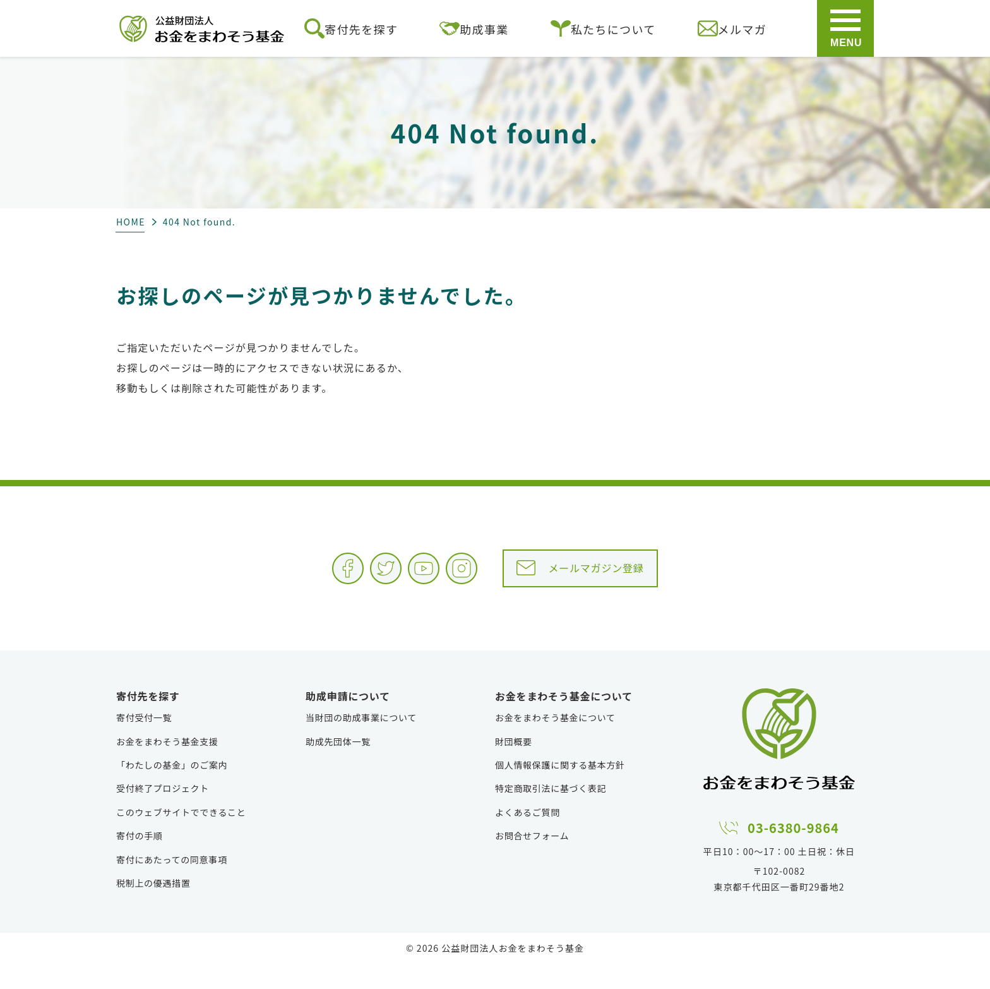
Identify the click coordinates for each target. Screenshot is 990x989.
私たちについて (603, 28)
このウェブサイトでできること (181, 837)
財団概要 (513, 766)
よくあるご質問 (527, 837)
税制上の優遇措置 (153, 908)
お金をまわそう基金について (555, 742)
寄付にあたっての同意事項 (171, 884)
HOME (130, 221)
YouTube (396, 577)
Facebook (270, 577)
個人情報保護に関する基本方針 (560, 790)
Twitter (333, 577)
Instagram (459, 577)
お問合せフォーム (532, 860)
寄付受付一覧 (144, 742)
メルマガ (732, 28)
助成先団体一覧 (338, 766)
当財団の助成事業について (361, 742)
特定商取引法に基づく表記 (550, 813)
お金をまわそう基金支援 (167, 766)
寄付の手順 (139, 860)
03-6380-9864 (793, 850)
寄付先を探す (351, 28)
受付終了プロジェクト (162, 813)
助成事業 (473, 28)
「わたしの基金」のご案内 (171, 790)
